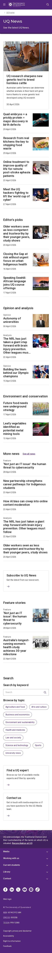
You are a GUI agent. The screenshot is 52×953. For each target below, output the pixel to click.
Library (6, 872)
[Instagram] (31, 890)
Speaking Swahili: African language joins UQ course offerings (14, 283)
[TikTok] (37, 890)
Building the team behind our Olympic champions (16, 373)
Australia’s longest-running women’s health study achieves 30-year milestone (16, 647)
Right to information (12, 941)
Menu (4, 5)
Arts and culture (39, 707)
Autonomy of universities (12, 320)
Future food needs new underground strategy (15, 406)
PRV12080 (14, 923)
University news (13, 753)
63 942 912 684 (14, 912)
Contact (7, 878)
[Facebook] (5, 890)
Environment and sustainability (20, 722)
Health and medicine (15, 730)
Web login (7, 899)
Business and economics (17, 714)
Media (6, 851)
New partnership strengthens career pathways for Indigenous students (24, 484)
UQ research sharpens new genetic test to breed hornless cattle (24, 80)
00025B (14, 917)
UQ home (10, 13)
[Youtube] (25, 890)
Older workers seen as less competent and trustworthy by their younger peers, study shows (16, 233)
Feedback (7, 946)
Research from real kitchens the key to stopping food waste (16, 143)
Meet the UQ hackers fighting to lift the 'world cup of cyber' (16, 195)
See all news (29, 454)
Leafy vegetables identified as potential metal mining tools (14, 429)
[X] (18, 890)
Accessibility (8, 936)
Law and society (13, 737)
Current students (11, 865)
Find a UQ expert (18, 770)
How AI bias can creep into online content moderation (25, 503)
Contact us (14, 798)
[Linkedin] (12, 890)
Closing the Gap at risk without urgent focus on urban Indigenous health (15, 259)
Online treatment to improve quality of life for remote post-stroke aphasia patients (16, 169)
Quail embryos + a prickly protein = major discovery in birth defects (15, 119)
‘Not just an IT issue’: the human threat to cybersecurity (24, 465)
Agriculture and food (15, 707)
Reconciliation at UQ (22, 843)
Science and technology (16, 745)
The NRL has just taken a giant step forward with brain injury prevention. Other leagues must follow (16, 345)
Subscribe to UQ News (21, 575)
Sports (38, 745)
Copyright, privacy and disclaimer (17, 931)
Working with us (11, 858)
